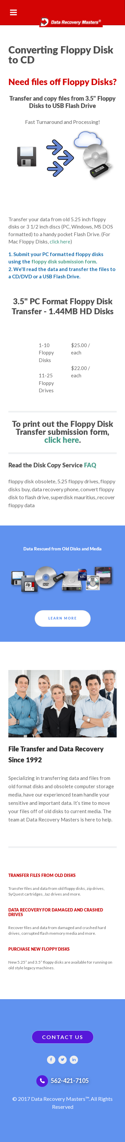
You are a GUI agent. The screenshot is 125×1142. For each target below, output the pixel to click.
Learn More (62, 618)
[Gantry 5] (62, 18)
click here (60, 241)
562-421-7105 (70, 1080)
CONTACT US (62, 1037)
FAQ (90, 465)
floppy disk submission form (63, 261)
